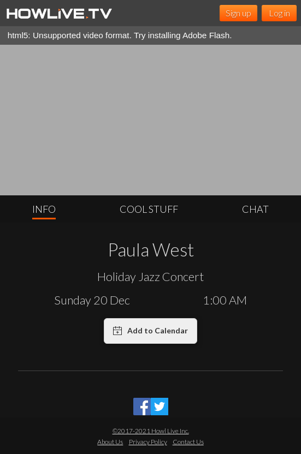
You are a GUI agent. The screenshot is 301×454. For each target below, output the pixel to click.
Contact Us (188, 442)
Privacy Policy (148, 442)
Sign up (238, 13)
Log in (279, 13)
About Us (110, 442)
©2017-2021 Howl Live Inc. (151, 431)
